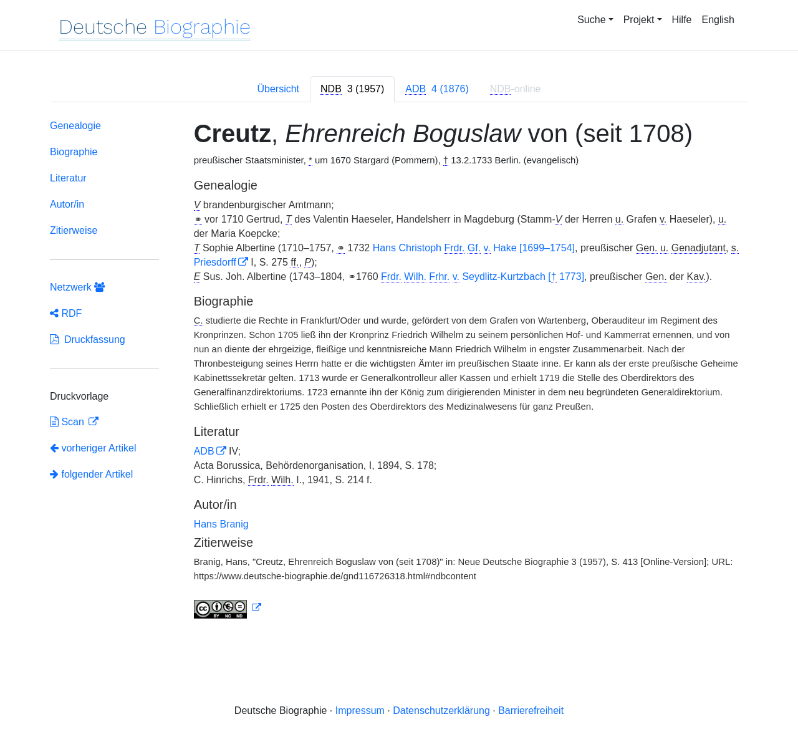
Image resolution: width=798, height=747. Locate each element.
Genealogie (75, 125)
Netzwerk (77, 287)
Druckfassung (87, 339)
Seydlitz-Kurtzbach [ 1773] (482, 276)
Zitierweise (73, 230)
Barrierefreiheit (531, 710)
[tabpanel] (399, 371)
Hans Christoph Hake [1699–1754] (474, 248)
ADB (204, 451)
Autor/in (67, 204)
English (718, 19)
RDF (66, 313)
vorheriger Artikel (93, 448)
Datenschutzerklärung (441, 710)
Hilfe (682, 19)
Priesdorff (215, 262)
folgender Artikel (91, 474)
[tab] (352, 89)
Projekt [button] (639, 19)
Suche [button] (591, 19)
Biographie (74, 152)
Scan (68, 422)
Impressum (360, 710)
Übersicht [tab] (278, 89)
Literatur (68, 178)
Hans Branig (221, 524)
